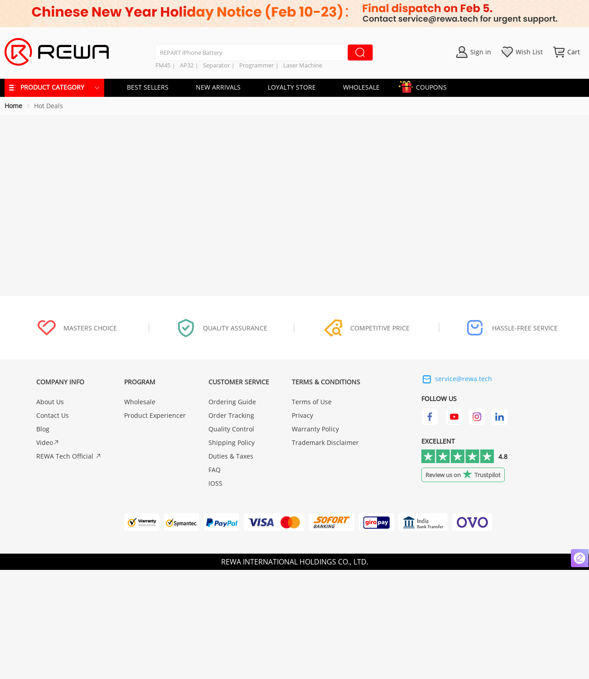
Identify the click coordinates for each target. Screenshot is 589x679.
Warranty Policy (315, 429)
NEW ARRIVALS (218, 87)
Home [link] (13, 105)
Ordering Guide (232, 401)
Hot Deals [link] (48, 105)
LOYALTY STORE (292, 87)
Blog (42, 429)
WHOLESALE (361, 87)
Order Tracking (231, 415)
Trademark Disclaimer (325, 442)
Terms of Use (312, 401)
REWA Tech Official (68, 456)
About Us (50, 401)
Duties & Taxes (230, 456)
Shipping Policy (231, 442)
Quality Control (231, 429)
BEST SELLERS (148, 87)
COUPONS (427, 86)
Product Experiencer (155, 415)
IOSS (215, 483)
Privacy (302, 415)
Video (47, 442)
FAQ (214, 469)
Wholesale (139, 401)
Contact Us (52, 415)
